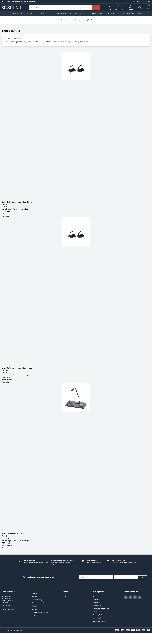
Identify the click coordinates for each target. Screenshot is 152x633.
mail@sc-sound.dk (8, 609)
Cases (34, 615)
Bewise (21, 630)
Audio (95, 596)
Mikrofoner (96, 602)
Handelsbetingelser (38, 600)
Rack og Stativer (98, 615)
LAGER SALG (97, 618)
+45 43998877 (7, 606)
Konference (97, 606)
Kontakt (34, 597)
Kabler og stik (97, 612)
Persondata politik (38, 603)
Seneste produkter (99, 621)
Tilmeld (142, 577)
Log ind (65, 596)
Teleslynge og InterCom (101, 609)
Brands (34, 609)
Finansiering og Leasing (40, 612)
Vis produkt (6, 216)
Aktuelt (34, 606)
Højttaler (96, 599)
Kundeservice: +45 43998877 (141, 2)
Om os (34, 594)
